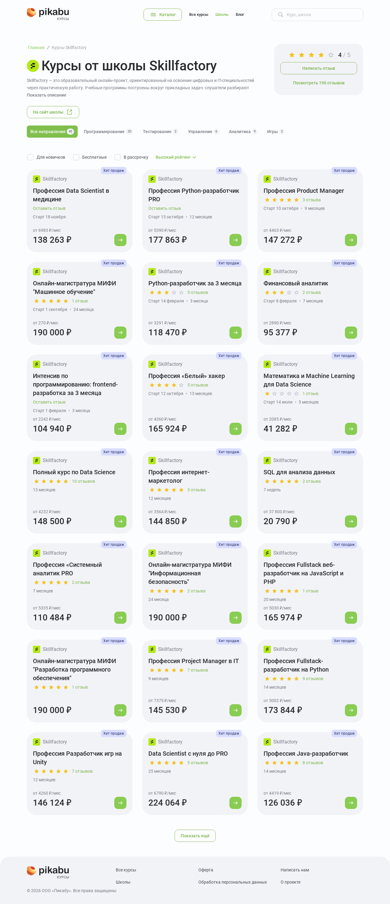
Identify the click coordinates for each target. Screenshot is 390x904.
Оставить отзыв (49, 208)
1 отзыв (80, 300)
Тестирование (160, 132)
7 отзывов (197, 670)
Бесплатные (94, 157)
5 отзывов (197, 292)
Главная (36, 47)
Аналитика (243, 132)
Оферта (205, 869)
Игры (276, 132)
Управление (203, 132)
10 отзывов (83, 481)
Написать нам (295, 869)
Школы (222, 14)
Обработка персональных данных (232, 882)
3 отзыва (312, 199)
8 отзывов (313, 762)
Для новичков (51, 157)
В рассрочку (136, 157)
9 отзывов (313, 678)
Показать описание (46, 95)
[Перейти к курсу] (120, 240)
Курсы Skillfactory (69, 47)
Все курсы (198, 14)
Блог (240, 14)
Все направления (52, 132)
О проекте (290, 882)
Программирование (108, 132)
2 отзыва (312, 292)
